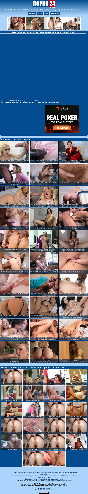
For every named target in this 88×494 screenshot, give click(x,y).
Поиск (46, 13)
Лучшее (40, 13)
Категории (32, 13)
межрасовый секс (18, 102)
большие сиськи (31, 102)
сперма (53, 102)
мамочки (8, 102)
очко (57, 102)
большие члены (44, 102)
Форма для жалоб (44, 488)
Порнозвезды (55, 13)
